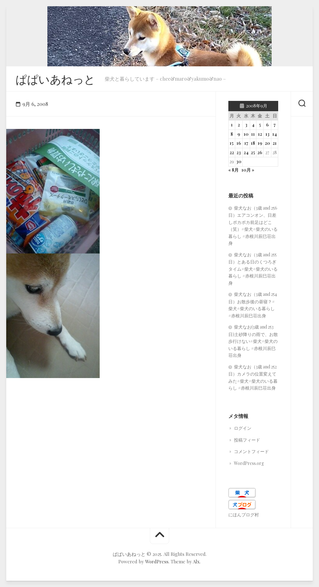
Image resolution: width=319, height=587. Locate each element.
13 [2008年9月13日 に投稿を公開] (267, 134)
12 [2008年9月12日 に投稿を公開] (260, 134)
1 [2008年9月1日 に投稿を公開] (232, 125)
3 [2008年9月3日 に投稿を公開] (246, 125)
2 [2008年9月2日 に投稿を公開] (239, 125)
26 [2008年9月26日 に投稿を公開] (259, 152)
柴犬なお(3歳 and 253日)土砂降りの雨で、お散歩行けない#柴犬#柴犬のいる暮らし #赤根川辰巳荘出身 (253, 341)
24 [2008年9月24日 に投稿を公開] (246, 152)
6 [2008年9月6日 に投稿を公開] (267, 125)
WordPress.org (249, 463)
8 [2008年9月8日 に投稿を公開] (232, 134)
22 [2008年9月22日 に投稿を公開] (232, 152)
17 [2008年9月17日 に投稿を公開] (246, 143)
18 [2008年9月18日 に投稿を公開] (253, 143)
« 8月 (233, 170)
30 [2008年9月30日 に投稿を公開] (238, 161)
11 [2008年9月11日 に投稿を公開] (253, 134)
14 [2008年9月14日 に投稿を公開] (274, 134)
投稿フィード (247, 440)
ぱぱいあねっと (55, 78)
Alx (196, 561)
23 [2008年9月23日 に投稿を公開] (238, 152)
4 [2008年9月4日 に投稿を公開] (253, 125)
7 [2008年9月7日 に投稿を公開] (275, 125)
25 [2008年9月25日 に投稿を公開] (253, 152)
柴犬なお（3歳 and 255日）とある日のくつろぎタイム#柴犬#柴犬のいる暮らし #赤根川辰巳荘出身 (253, 269)
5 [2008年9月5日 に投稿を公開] (260, 125)
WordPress (157, 561)
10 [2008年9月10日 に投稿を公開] (246, 134)
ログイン (242, 428)
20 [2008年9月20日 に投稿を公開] (267, 143)
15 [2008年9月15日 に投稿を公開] (232, 143)
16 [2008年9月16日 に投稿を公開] (238, 143)
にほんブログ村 (243, 515)
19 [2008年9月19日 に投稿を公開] (260, 143)
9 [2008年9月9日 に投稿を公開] (238, 134)
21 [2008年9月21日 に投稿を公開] (275, 143)
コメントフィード (251, 451)
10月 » (247, 170)
